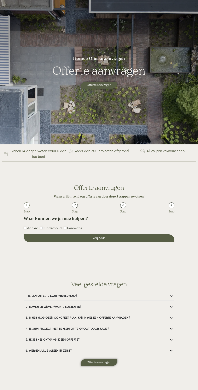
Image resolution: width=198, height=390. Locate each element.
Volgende (99, 238)
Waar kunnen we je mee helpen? (56, 219)
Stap (27, 211)
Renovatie (74, 228)
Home (79, 59)
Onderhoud (53, 228)
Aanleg (32, 228)
